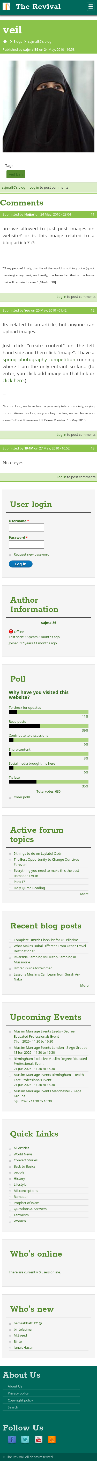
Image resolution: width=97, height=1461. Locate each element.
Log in (34, 187)
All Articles (21, 1148)
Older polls (22, 797)
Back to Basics (24, 1166)
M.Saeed (20, 1335)
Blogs (17, 41)
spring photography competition (39, 359)
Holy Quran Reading (29, 888)
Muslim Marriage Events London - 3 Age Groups (50, 1047)
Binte (18, 1341)
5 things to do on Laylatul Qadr (38, 853)
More (84, 893)
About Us (15, 1386)
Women (20, 1221)
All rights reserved (39, 1457)
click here (13, 380)
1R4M (28, 448)
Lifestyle (20, 1184)
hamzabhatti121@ (28, 1323)
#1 (92, 214)
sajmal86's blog (39, 41)
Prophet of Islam (26, 1202)
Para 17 (19, 881)
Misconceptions (26, 1190)
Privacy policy (18, 1393)
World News (23, 1154)
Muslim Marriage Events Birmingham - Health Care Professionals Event (49, 1077)
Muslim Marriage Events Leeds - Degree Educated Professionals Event (44, 1034)
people (19, 1172)
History (19, 1178)
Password (18, 537)
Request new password (31, 554)
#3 (92, 448)
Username (19, 521)
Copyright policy (20, 1400)
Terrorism (21, 1215)
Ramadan (21, 1196)
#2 (92, 310)
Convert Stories (26, 1160)
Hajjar (29, 214)
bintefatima (23, 1329)
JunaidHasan (23, 1347)
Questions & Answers (30, 1208)
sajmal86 (30, 49)
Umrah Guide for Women (33, 968)
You (27, 310)
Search (13, 1407)
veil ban (16, 174)
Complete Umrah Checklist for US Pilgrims (46, 940)
